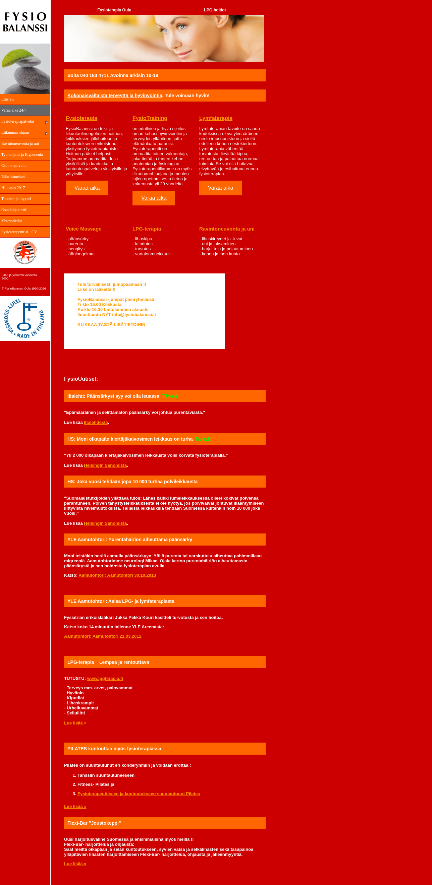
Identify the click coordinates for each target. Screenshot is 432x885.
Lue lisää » (75, 722)
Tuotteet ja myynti (16, 198)
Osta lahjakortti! (14, 209)
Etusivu (7, 99)
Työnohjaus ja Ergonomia (22, 154)
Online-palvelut (13, 165)
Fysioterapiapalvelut (17, 121)
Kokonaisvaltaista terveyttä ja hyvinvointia (114, 95)
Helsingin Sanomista (105, 465)
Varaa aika (87, 188)
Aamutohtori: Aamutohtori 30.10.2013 (117, 575)
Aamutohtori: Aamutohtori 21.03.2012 (103, 636)
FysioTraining (149, 118)
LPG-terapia (146, 229)
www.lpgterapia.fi (105, 678)
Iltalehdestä (96, 422)
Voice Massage (83, 229)
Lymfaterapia (215, 118)
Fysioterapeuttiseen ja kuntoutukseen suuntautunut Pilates (138, 793)
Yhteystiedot (11, 220)
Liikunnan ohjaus (15, 132)
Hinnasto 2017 (13, 187)
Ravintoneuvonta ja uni (20, 143)
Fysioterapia (81, 118)
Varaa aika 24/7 (13, 110)
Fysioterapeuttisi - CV (19, 232)
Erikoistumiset (13, 176)
